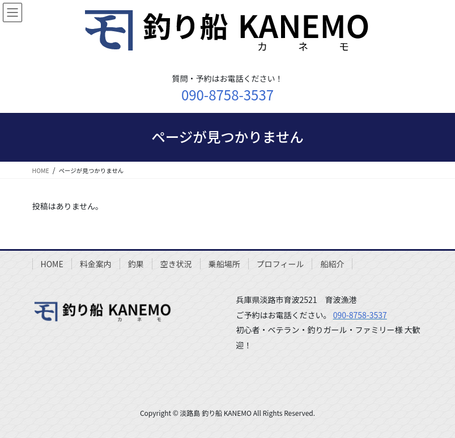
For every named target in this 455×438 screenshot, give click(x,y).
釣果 (136, 263)
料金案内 (96, 263)
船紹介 (332, 263)
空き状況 (176, 263)
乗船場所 (224, 263)
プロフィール (280, 263)
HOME (52, 263)
